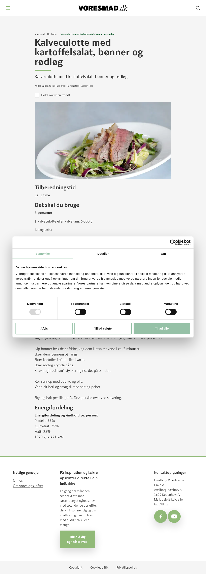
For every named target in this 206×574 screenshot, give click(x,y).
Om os (18, 480)
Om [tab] (163, 253)
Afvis (44, 328)
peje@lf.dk (169, 499)
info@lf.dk (161, 504)
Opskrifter (52, 34)
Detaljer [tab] (103, 253)
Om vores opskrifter (28, 486)
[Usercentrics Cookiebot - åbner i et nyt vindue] (173, 242)
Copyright (75, 567)
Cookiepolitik (99, 567)
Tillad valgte (103, 328)
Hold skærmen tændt (55, 95)
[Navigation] (8, 8)
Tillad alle (162, 328)
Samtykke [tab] (43, 253)
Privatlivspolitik (126, 567)
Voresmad (40, 34)
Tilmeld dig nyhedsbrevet (77, 539)
